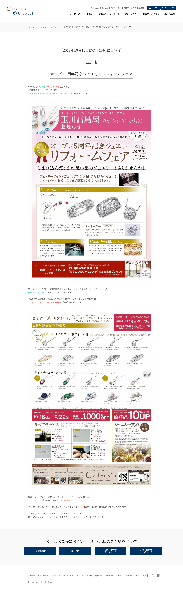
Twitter (153, 575)
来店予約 (31, 575)
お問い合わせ (43, 575)
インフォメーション (47, 27)
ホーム (31, 27)
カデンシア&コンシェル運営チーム (64, 575)
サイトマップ (141, 575)
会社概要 (98, 575)
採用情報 (129, 575)
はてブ (158, 575)
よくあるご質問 (137, 7)
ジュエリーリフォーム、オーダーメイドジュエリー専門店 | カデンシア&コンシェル (20, 11)
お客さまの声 (123, 7)
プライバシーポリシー (113, 575)
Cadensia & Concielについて (103, 7)
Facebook (147, 575)
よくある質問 (87, 575)
